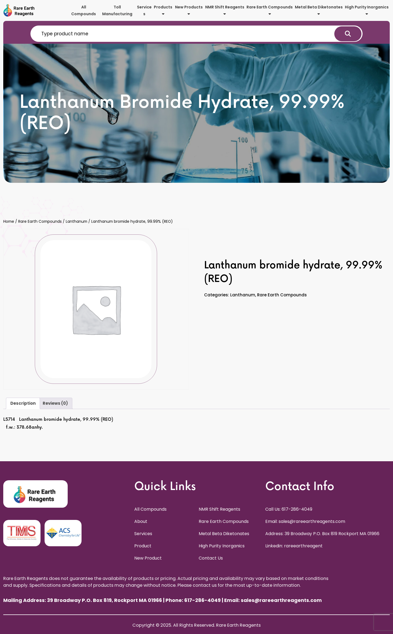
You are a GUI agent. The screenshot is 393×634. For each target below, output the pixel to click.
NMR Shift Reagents (224, 10)
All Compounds (83, 10)
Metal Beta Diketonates (319, 10)
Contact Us (211, 558)
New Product (148, 558)
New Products (189, 10)
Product (142, 546)
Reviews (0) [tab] (55, 403)
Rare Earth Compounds (270, 10)
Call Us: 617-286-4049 (288, 509)
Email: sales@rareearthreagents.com (305, 521)
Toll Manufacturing (117, 10)
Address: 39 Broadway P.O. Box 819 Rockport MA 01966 (322, 534)
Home (8, 221)
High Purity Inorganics (367, 10)
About (140, 521)
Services (144, 10)
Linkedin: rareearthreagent (294, 546)
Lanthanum (76, 221)
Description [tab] (23, 403)
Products (163, 10)
